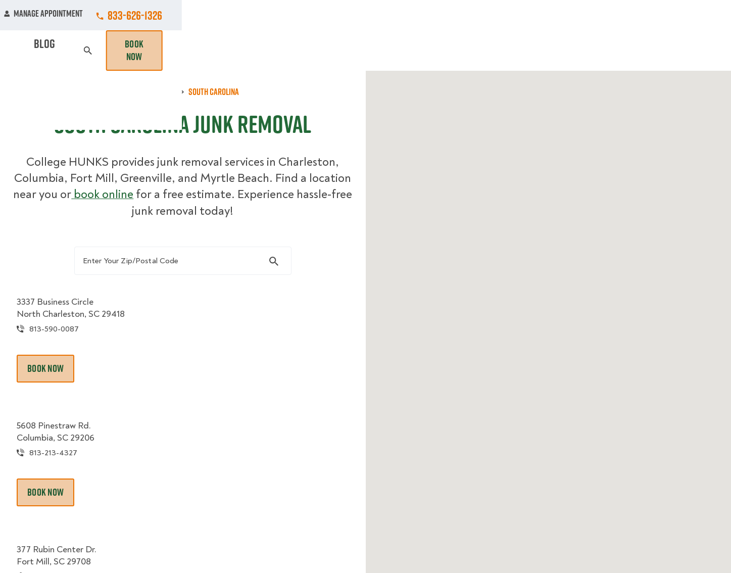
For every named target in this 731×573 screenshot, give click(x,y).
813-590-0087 (78, 343)
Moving (229, 50)
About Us (438, 15)
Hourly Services (453, 50)
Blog (606, 50)
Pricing (518, 50)
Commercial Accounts (304, 15)
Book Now (683, 50)
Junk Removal (287, 50)
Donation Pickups (367, 50)
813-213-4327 (77, 468)
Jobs (235, 15)
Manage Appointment (592, 15)
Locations (382, 15)
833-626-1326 (684, 15)
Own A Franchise (505, 15)
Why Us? (564, 50)
